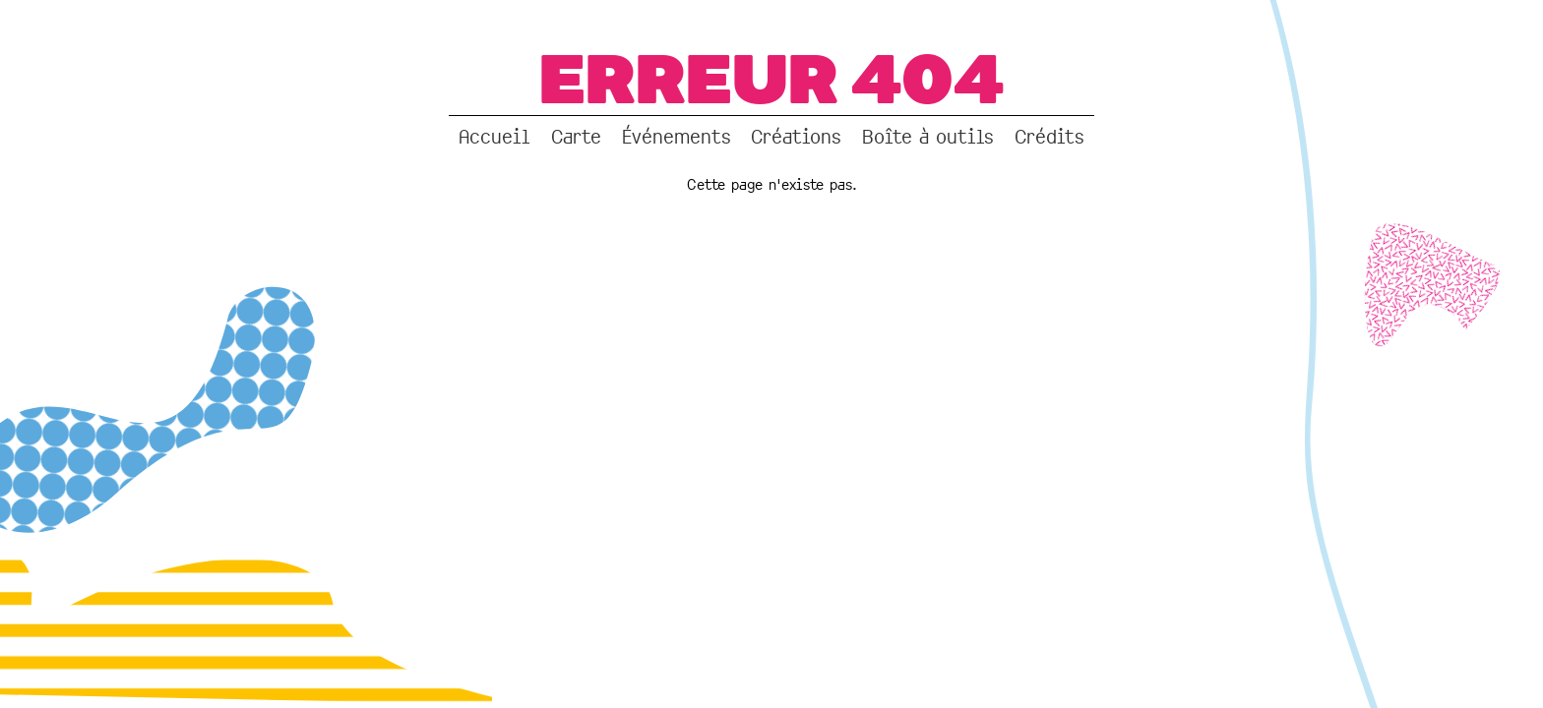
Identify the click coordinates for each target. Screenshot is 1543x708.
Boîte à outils (928, 136)
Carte (576, 136)
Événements (676, 136)
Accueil (494, 136)
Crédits (1049, 136)
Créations (796, 136)
